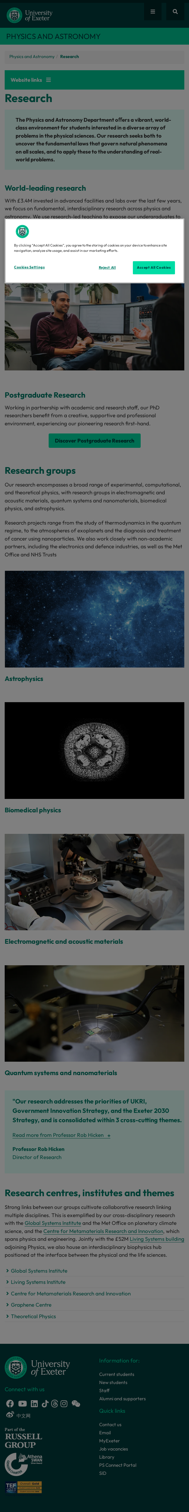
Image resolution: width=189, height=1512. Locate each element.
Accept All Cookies (154, 267)
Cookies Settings (29, 267)
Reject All (107, 267)
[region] (94, 250)
